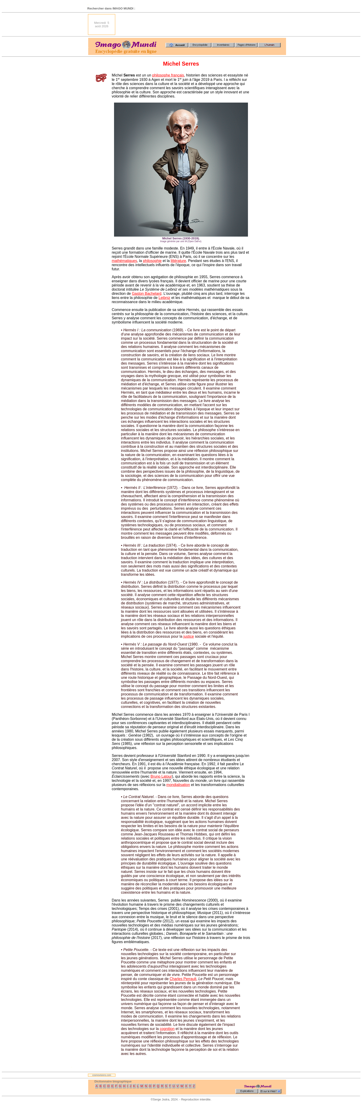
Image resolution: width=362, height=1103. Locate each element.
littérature (178, 261)
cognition (167, 1029)
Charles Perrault (183, 979)
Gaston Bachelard (146, 294)
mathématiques (124, 261)
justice (188, 636)
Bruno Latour (161, 776)
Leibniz (164, 298)
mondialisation (178, 785)
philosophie (152, 261)
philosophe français (168, 75)
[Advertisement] (202, 24)
